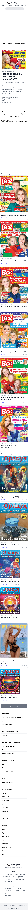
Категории (17, 5)
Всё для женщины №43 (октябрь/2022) (14, 261)
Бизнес (4, 793)
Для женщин (5, 713)
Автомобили (5, 815)
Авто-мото (5, 757)
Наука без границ (20, 890)
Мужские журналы (7, 800)
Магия (3, 778)
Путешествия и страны (8, 822)
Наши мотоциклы (20, 888)
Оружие (4, 833)
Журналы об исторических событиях (12, 717)
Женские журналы (19, 43)
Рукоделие (5, 721)
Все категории (20, 879)
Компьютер (5, 818)
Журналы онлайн (7, 840)
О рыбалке (5, 843)
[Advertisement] (14, 26)
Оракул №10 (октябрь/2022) (10, 544)
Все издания (19, 894)
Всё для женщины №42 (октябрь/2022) (14, 306)
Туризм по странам (7, 771)
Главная (4, 43)
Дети (3, 829)
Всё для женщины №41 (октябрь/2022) (14, 352)
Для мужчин (4, 659)
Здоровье (4, 804)
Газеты (10, 5)
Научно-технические (8, 753)
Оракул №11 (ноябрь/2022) (10, 497)
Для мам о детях (6, 847)
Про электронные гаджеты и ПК (11, 742)
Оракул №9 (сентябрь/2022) (10, 581)
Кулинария (5, 807)
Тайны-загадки (6, 775)
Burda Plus (20, 892)
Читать (4, 218)
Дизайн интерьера (7, 768)
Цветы (3, 764)
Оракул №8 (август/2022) (9, 617)
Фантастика (5, 851)
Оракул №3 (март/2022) (9, 697)
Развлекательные (7, 735)
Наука (3, 854)
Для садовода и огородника (10, 731)
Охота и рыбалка (6, 796)
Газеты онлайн (6, 739)
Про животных (6, 836)
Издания (23, 5)
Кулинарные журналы (8, 728)
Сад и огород (5, 811)
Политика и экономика (8, 760)
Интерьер (4, 825)
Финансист (8, 894)
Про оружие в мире (7, 782)
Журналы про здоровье (8, 746)
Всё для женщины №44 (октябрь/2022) (14, 215)
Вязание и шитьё (7, 724)
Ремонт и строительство (9, 786)
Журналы (4, 5)
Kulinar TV (8, 892)
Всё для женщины (20, 82)
